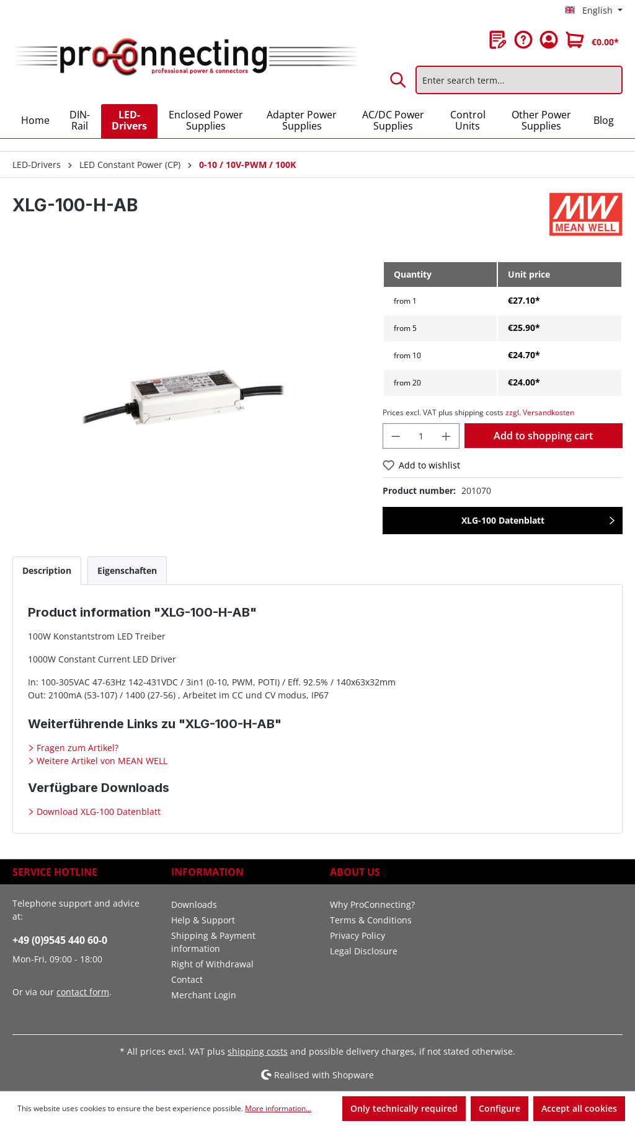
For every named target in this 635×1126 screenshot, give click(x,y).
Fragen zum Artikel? (76, 748)
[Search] (398, 80)
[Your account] (549, 39)
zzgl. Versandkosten (539, 412)
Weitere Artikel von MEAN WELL (100, 761)
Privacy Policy (357, 935)
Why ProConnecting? (372, 904)
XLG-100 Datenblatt (502, 520)
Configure (499, 1108)
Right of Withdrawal (212, 964)
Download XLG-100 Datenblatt (97, 811)
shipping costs (258, 1051)
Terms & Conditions (371, 920)
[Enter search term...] (519, 80)
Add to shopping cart (543, 435)
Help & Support (203, 920)
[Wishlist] (498, 39)
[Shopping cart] (592, 39)
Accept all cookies (579, 1108)
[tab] (46, 570)
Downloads (194, 904)
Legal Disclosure (363, 951)
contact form (82, 992)
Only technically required (404, 1108)
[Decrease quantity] (396, 436)
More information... (278, 1108)
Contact (187, 979)
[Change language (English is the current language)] (594, 10)
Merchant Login (203, 995)
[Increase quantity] (446, 436)
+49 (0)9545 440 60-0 (59, 940)
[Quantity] (421, 436)
